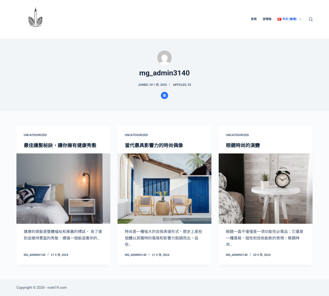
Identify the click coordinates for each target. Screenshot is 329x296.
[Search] (311, 19)
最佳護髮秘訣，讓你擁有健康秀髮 (60, 145)
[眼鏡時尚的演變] (266, 188)
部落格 (267, 19)
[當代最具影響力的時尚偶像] (164, 188)
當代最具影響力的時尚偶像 (154, 145)
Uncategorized (35, 135)
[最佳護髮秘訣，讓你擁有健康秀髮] (63, 188)
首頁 (254, 19)
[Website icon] (164, 95)
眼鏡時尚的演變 (243, 145)
